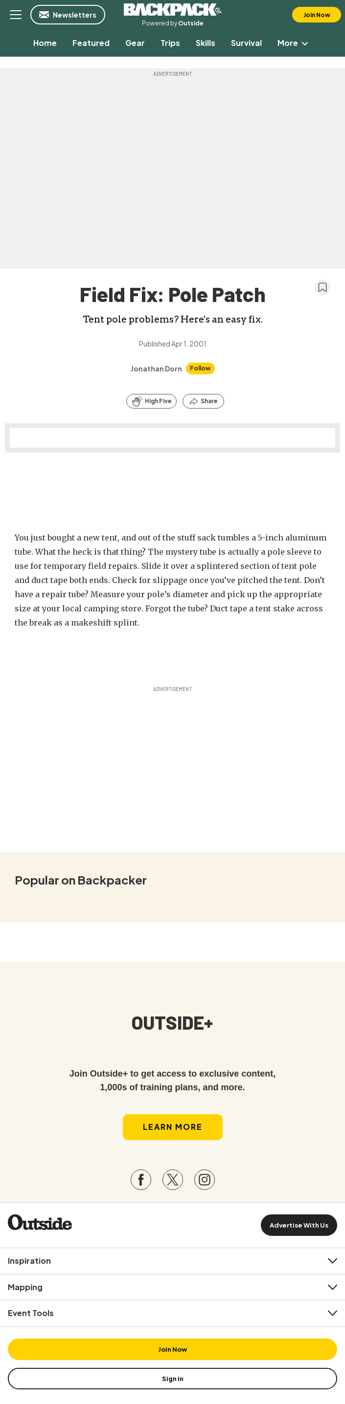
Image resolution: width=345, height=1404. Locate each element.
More (294, 43)
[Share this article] (203, 401)
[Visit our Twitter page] (172, 1179)
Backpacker (173, 9)
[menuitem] (45, 43)
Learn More (173, 1127)
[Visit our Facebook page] (141, 1179)
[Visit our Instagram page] (204, 1179)
